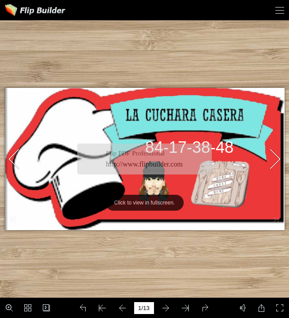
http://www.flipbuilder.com (144, 164)
